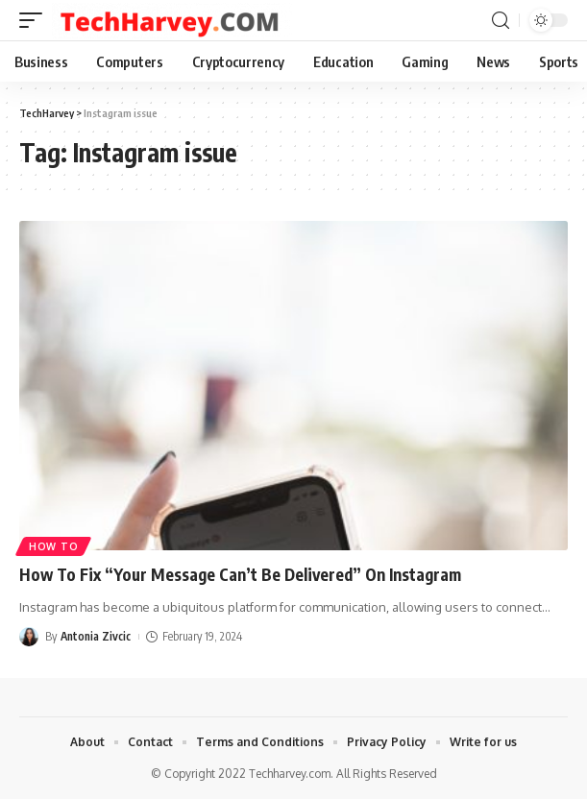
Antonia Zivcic (96, 636)
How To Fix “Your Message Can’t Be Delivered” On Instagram (240, 574)
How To (53, 546)
